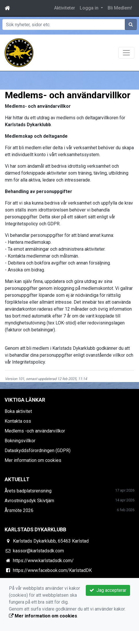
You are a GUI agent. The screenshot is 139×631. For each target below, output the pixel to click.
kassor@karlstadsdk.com (38, 550)
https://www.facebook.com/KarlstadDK (52, 570)
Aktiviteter (64, 8)
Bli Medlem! (120, 8)
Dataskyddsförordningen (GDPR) (38, 450)
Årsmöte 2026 (19, 510)
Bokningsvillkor (20, 440)
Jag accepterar (108, 590)
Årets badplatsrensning (28, 491)
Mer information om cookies (33, 460)
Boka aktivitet (18, 411)
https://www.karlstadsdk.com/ (43, 560)
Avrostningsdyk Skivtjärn (29, 500)
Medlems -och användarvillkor (35, 431)
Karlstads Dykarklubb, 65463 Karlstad (51, 541)
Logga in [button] (90, 8)
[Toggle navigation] (126, 52)
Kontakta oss (18, 421)
